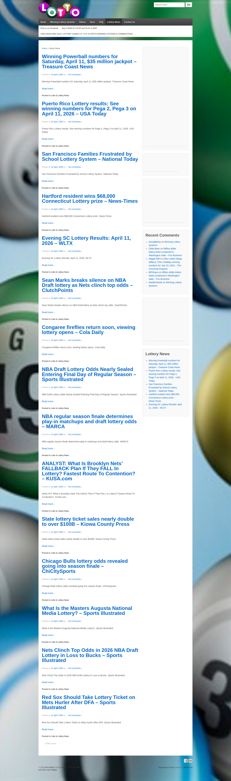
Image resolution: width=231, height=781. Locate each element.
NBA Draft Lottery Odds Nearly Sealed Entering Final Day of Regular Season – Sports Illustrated (89, 374)
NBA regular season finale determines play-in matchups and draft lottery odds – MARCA (89, 421)
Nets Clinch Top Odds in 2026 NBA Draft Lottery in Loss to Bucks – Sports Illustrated (90, 655)
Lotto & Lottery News (60, 95)
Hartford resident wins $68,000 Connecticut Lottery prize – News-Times (90, 198)
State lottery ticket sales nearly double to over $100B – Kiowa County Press (88, 521)
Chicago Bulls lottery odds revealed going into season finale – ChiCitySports (85, 566)
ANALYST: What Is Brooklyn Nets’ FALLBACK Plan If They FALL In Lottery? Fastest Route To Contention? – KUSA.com (88, 471)
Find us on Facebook (49, 28)
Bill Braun (153, 272)
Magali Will (154, 258)
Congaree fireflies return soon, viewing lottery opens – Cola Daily (88, 329)
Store (92, 22)
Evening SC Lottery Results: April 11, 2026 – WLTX (86, 240)
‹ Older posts (50, 743)
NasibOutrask (155, 282)
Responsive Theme (166, 767)
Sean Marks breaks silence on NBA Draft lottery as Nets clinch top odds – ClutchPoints (87, 285)
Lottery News (113, 22)
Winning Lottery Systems (62, 22)
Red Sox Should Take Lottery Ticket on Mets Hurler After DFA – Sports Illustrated (88, 702)
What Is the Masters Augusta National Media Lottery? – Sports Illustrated (87, 610)
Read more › (48, 88)
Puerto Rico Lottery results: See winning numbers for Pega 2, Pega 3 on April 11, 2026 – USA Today (89, 109)
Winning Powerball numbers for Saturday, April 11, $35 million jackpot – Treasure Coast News (89, 61)
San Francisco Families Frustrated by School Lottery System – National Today (90, 156)
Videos (82, 22)
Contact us (129, 22)
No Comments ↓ (75, 74)
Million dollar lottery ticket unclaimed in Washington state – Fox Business (165, 252)
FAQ (101, 22)
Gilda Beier (154, 248)
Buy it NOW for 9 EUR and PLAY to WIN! (79, 28)
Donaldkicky (155, 242)
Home (43, 22)
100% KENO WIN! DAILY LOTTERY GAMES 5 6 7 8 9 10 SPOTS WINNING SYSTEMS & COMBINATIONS (87, 34)
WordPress (188, 767)
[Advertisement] (165, 98)
